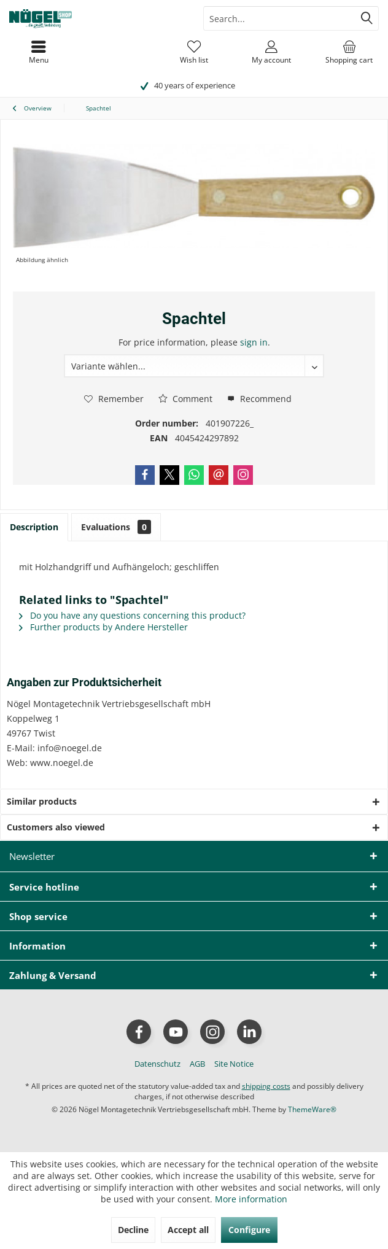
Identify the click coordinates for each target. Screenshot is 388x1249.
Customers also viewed (56, 827)
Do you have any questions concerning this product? (132, 615)
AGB (197, 1064)
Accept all (188, 1229)
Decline (133, 1229)
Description (34, 527)
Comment (185, 398)
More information (251, 1199)
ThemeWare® (312, 1109)
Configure (249, 1229)
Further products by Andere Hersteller (103, 627)
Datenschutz (157, 1064)
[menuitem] (349, 52)
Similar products (42, 801)
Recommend (259, 398)
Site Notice (234, 1064)
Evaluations (116, 527)
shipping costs (266, 1086)
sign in (254, 342)
